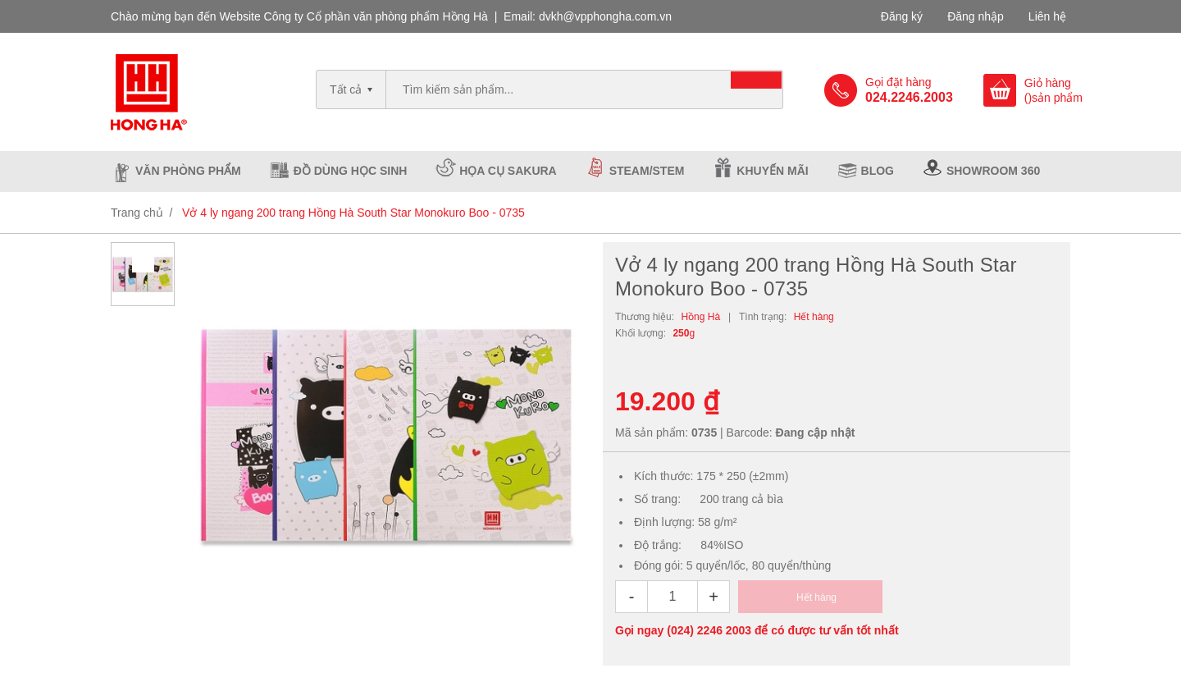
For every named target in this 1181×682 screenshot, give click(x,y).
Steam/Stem (647, 170)
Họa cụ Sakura (507, 170)
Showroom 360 (993, 170)
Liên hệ (1047, 16)
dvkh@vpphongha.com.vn (605, 16)
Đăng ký (902, 16)
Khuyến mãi (772, 170)
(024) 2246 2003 (709, 630)
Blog (877, 170)
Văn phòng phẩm (188, 170)
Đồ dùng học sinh (351, 170)
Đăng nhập (975, 16)
